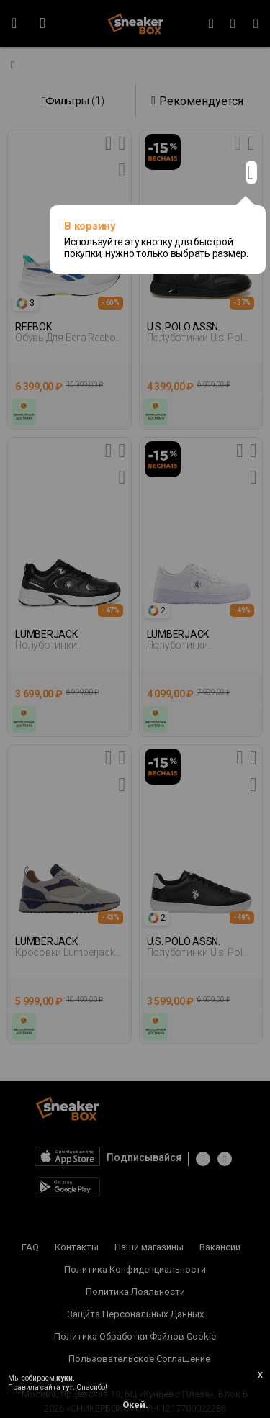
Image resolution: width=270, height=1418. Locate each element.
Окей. (135, 1404)
